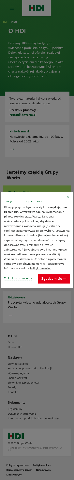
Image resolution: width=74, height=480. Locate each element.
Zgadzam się (53, 278)
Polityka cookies (40, 268)
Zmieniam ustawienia (18, 278)
